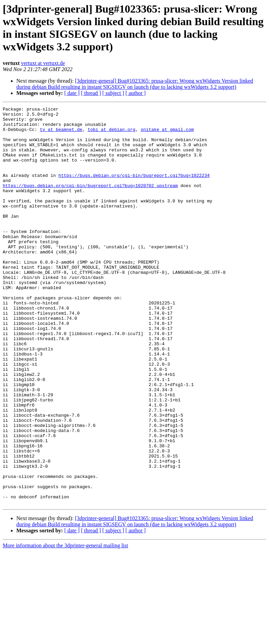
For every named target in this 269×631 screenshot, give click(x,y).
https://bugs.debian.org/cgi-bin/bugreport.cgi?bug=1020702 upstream (90, 202)
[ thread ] (91, 93)
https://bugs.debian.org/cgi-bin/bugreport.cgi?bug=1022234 (134, 189)
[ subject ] (113, 93)
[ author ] (135, 93)
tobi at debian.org (111, 134)
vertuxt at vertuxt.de (43, 63)
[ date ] (72, 93)
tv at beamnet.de (61, 134)
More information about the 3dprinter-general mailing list (65, 625)
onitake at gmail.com (167, 134)
